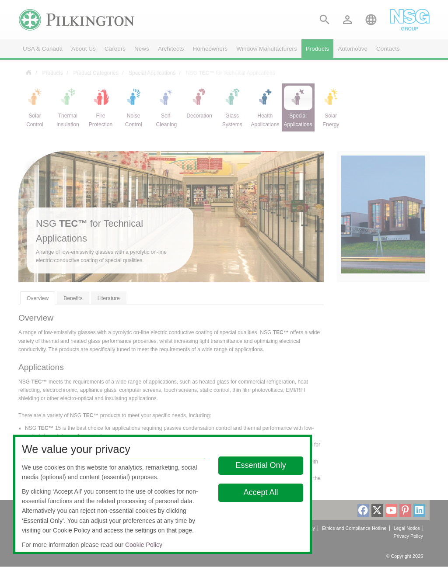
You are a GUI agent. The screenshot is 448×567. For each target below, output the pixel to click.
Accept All (261, 492)
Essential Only (261, 465)
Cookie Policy (143, 544)
